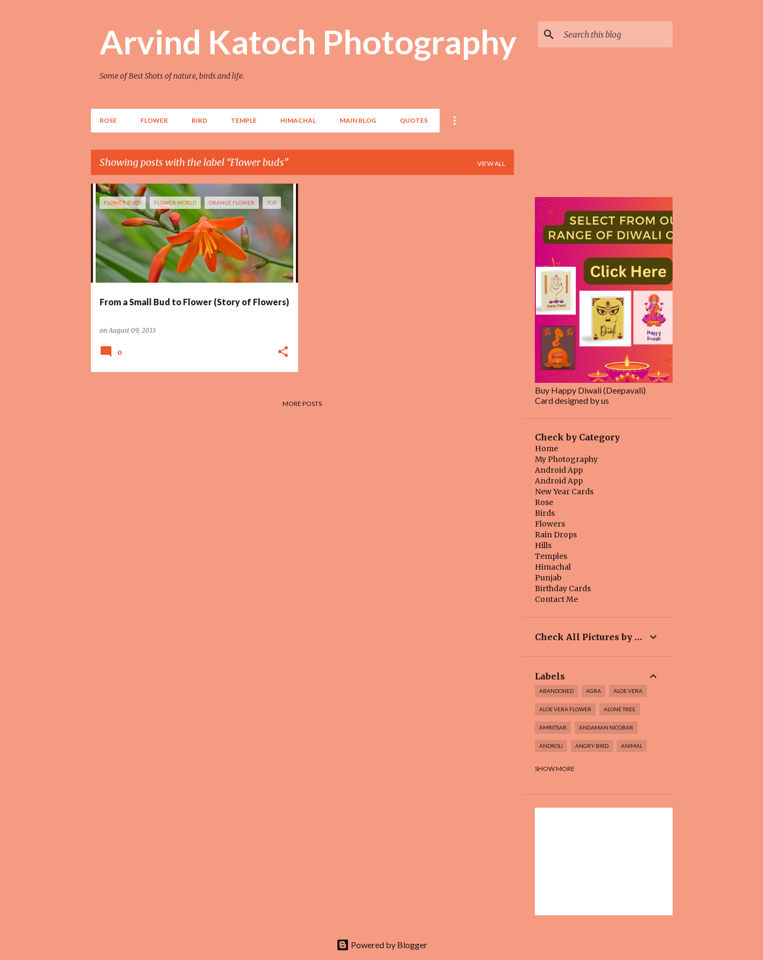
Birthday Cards (563, 588)
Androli (551, 745)
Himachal (553, 567)
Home (546, 448)
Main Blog (358, 120)
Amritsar (553, 727)
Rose (108, 120)
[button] (283, 352)
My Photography (566, 459)
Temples (551, 556)
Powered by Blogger (381, 945)
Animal (631, 745)
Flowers (550, 524)
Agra (593, 691)
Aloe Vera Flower (565, 709)
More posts (302, 404)
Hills (543, 545)
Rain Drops (556, 534)
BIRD (199, 120)
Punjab (548, 578)
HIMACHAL (298, 120)
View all (491, 163)
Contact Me (556, 599)
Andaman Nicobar (606, 727)
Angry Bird (592, 745)
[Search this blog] (616, 34)
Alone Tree (619, 709)
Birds (545, 513)
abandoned (556, 691)
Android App (559, 470)
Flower (154, 120)
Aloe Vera (627, 691)
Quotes (414, 120)
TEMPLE (244, 120)
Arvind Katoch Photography (308, 41)
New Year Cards (564, 491)
